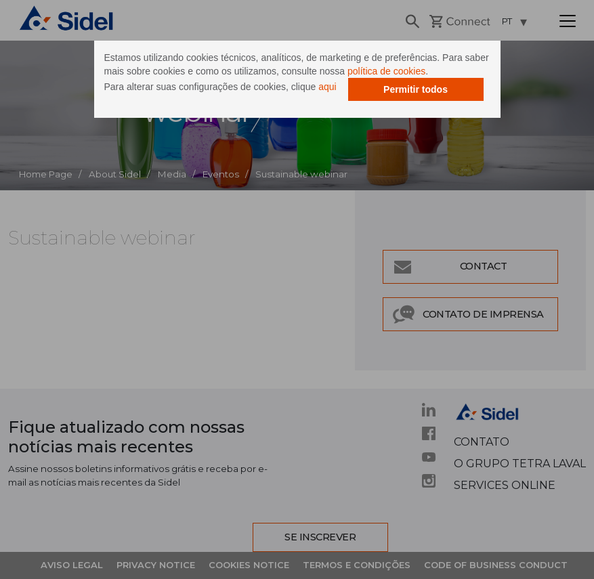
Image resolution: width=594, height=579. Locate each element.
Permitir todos (415, 89)
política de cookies (386, 71)
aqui (327, 86)
